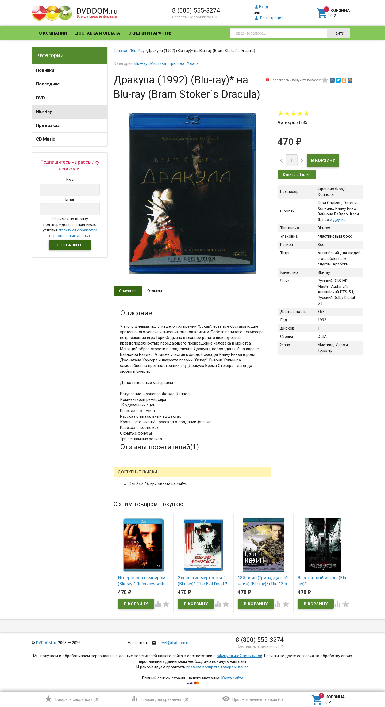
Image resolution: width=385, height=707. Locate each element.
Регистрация (268, 18)
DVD (40, 97)
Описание (128, 291)
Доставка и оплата (97, 33)
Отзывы (154, 291)
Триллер (176, 63)
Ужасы (193, 63)
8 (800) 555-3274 (196, 10)
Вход (261, 6)
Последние (48, 84)
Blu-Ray (44, 111)
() (71, 699)
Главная (121, 50)
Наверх (363, 681)
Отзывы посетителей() (159, 447)
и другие (337, 219)
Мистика (158, 63)
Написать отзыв (148, 474)
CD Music (45, 139)
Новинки (45, 70)
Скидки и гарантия (150, 33)
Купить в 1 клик (297, 175)
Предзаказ (48, 125)
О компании (53, 33)
